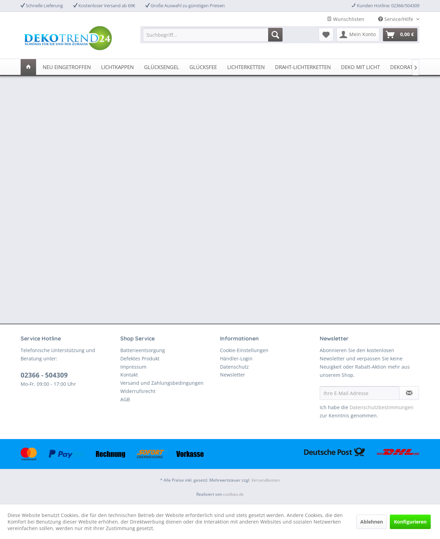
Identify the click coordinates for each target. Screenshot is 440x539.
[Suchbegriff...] (213, 35)
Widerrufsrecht (137, 391)
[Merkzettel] (326, 35)
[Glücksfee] (203, 67)
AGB (125, 399)
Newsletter (232, 374)
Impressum (133, 366)
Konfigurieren (410, 521)
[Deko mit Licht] (360, 67)
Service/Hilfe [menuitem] (396, 19)
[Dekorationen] (409, 67)
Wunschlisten (345, 19)
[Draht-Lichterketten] (303, 67)
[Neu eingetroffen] (66, 67)
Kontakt (129, 374)
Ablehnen (371, 521)
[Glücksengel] (161, 67)
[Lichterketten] (246, 67)
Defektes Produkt (140, 358)
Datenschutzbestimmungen (382, 407)
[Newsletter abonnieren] (409, 393)
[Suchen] (275, 35)
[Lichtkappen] (117, 67)
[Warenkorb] (400, 35)
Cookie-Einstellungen (244, 350)
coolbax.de (233, 494)
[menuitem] (213, 35)
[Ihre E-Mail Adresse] (359, 393)
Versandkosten (265, 480)
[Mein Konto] (358, 35)
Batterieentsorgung (142, 350)
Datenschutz (234, 366)
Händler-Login (236, 358)
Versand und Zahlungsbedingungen (162, 383)
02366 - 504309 (44, 375)
